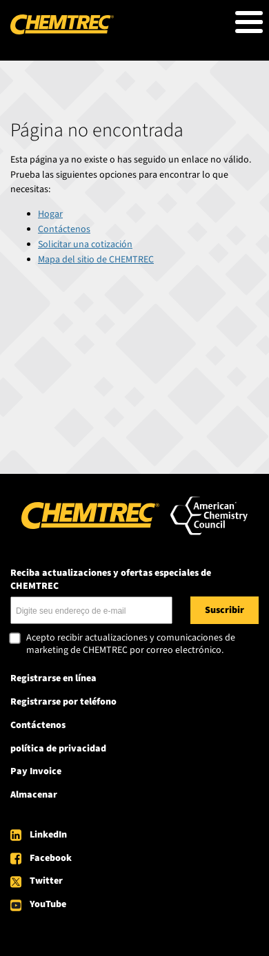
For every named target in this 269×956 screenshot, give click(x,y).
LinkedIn (48, 835)
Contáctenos (64, 229)
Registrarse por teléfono (63, 702)
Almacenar (33, 795)
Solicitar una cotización (85, 244)
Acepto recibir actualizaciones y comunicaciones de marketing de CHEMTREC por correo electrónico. (130, 644)
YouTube (48, 904)
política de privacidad (58, 749)
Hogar (50, 214)
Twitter (46, 881)
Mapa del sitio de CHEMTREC (96, 260)
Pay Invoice (35, 771)
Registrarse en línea (53, 678)
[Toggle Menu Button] (249, 22)
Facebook (51, 858)
